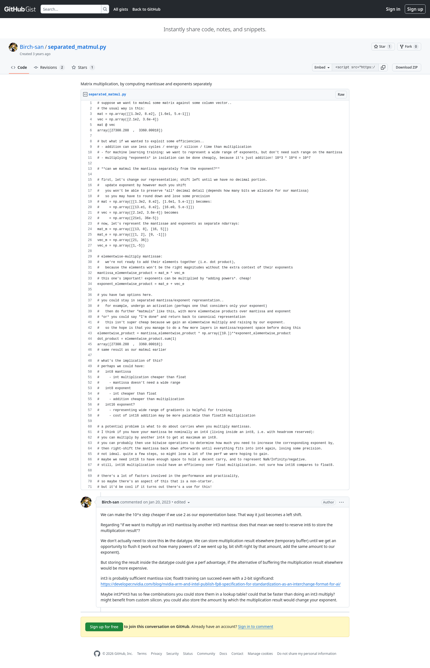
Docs (223, 653)
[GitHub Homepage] (97, 653)
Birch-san (32, 46)
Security (172, 653)
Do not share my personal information (306, 653)
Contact (237, 653)
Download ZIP (407, 67)
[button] (383, 67)
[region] (215, 295)
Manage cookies (260, 653)
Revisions (49, 67)
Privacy (156, 653)
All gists (121, 9)
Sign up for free (104, 626)
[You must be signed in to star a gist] (383, 46)
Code (19, 67)
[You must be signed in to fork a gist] (409, 46)
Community (206, 653)
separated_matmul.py (77, 46)
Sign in (393, 9)
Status (188, 653)
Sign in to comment (255, 626)
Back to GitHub (146, 9)
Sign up (415, 9)
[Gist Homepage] (20, 9)
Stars (83, 67)
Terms (142, 653)
